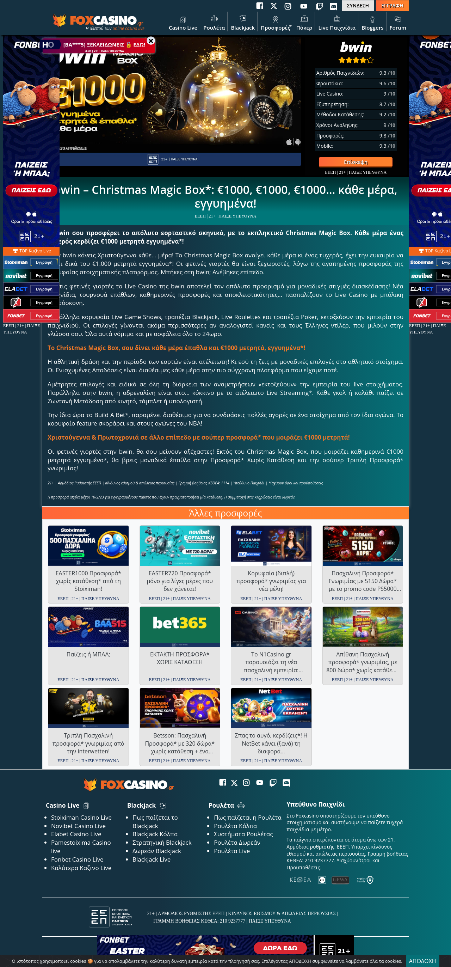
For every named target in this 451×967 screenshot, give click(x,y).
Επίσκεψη (343, 162)
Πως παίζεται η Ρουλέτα (248, 817)
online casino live (128, 28)
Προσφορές (275, 22)
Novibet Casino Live (78, 826)
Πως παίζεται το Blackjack (155, 821)
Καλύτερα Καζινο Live (81, 868)
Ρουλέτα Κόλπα (235, 826)
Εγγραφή (44, 262)
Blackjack (243, 22)
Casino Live (183, 22)
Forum (398, 22)
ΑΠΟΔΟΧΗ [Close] (422, 961)
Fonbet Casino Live (77, 859)
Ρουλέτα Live (232, 851)
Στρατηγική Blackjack (162, 842)
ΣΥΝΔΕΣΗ (358, 5)
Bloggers (372, 22)
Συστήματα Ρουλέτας (243, 834)
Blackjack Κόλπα (155, 834)
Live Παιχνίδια (337, 22)
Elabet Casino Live (76, 834)
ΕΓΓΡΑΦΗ (392, 5)
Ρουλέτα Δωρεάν (237, 842)
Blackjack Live (151, 859)
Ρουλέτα (214, 22)
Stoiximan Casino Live (81, 817)
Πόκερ (304, 22)
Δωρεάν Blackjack (156, 851)
